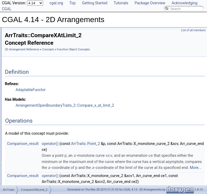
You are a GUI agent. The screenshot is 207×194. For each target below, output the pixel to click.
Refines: (79, 84)
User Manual (18, 38)
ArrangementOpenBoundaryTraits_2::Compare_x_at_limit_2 (132, 105)
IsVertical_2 (30, 162)
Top (72, 3)
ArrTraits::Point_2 (153, 144)
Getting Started (94, 3)
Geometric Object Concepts (37, 61)
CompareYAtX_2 (34, 109)
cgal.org (56, 3)
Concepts (20, 49)
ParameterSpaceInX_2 (38, 180)
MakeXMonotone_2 (36, 168)
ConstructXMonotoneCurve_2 (43, 144)
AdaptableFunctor (98, 90)
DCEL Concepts (29, 55)
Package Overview (149, 3)
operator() (117, 144)
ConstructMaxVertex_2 (38, 132)
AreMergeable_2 (34, 79)
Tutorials (121, 3)
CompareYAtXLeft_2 (36, 115)
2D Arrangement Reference (89, 44)
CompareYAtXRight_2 (38, 121)
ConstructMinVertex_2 (38, 138)
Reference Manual (22, 44)
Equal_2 (28, 150)
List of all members (193, 30)
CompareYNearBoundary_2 (42, 127)
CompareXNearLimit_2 (38, 97)
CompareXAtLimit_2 (36, 91)
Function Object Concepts (36, 67)
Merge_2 (28, 174)
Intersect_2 (30, 156)
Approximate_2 (33, 73)
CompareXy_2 (32, 103)
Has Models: (83, 100)
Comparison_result (90, 144)
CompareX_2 (31, 85)
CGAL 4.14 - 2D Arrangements (27, 32)
